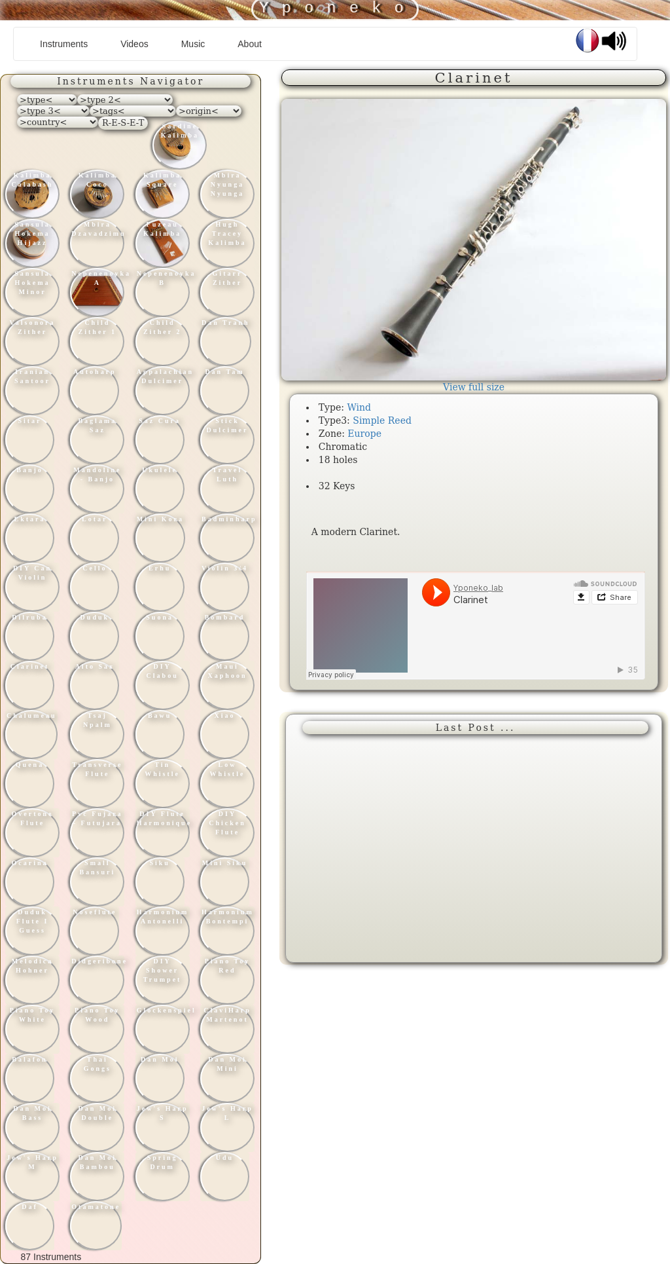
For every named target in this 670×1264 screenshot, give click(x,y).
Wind (359, 407)
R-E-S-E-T (123, 123)
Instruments (68, 43)
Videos (134, 44)
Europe (364, 433)
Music (193, 44)
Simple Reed (382, 420)
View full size (473, 387)
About (250, 44)
